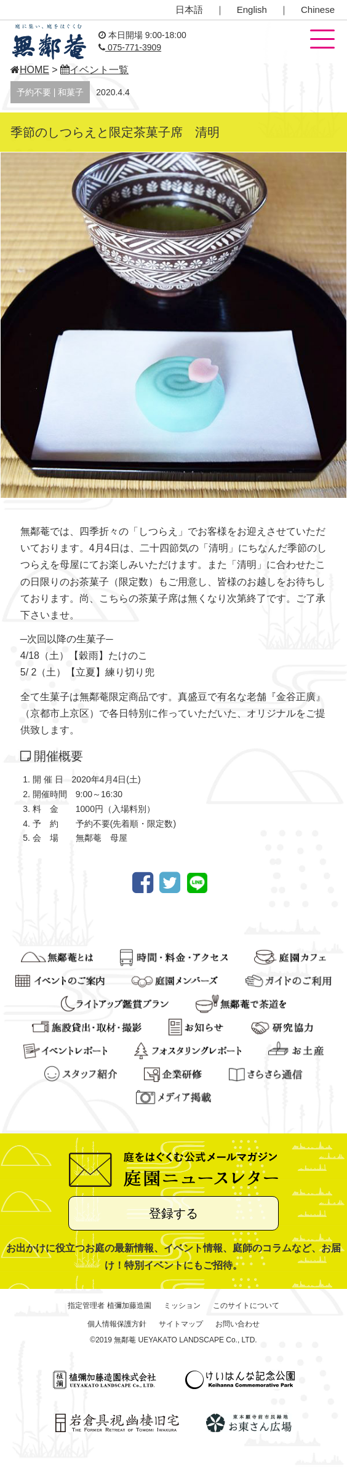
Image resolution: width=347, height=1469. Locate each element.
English (252, 9)
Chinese (318, 9)
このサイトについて (246, 1305)
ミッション (182, 1305)
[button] (322, 40)
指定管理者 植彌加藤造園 (109, 1305)
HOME (29, 70)
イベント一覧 (94, 70)
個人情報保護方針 (116, 1324)
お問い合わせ (237, 1324)
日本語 (189, 9)
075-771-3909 (129, 47)
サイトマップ (181, 1324)
